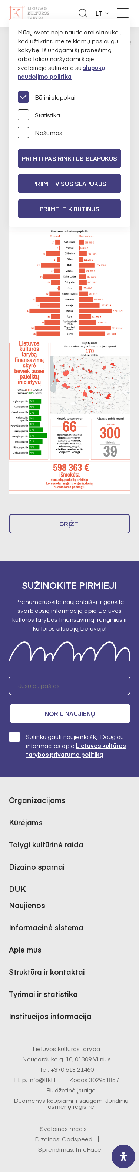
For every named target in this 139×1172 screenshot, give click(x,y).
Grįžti (69, 524)
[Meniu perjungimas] (122, 13)
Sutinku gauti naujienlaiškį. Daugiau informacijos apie (67, 745)
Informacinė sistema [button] (46, 927)
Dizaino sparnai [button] (37, 867)
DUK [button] (17, 889)
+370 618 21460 (72, 1069)
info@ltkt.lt (43, 1079)
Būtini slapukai (46, 97)
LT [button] (99, 13)
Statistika (39, 114)
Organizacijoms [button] (37, 800)
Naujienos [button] (27, 905)
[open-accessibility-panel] (123, 1156)
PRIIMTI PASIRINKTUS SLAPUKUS (70, 158)
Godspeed (77, 1139)
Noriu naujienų (70, 713)
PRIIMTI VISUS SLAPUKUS (69, 183)
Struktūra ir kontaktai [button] (47, 972)
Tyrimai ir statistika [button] (43, 994)
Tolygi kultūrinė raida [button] (46, 844)
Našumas (40, 132)
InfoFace (88, 1149)
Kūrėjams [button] (26, 822)
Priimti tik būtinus (70, 209)
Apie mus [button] (25, 949)
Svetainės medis (63, 1128)
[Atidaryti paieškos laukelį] (83, 13)
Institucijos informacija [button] (50, 1016)
